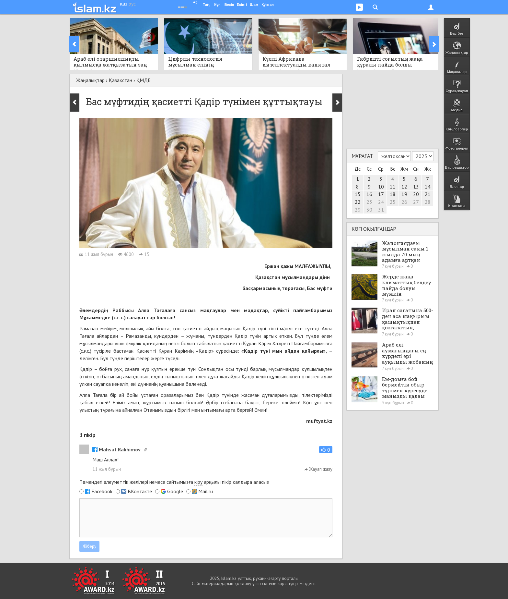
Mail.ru (205, 491)
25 (393, 202)
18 (393, 194)
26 (404, 202)
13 (416, 186)
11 (393, 186)
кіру (198, 482)
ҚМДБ (143, 80)
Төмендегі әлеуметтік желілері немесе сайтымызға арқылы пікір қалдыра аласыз (174, 482)
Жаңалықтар (90, 80)
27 (416, 202)
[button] (325, 449)
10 (381, 186)
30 (369, 209)
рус (132, 3)
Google (175, 491)
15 (358, 194)
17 (381, 194)
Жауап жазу (318, 469)
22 (358, 202)
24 (381, 202)
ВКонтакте (140, 491)
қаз (123, 3)
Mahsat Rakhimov (116, 449)
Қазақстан (120, 80)
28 (428, 202)
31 (381, 209)
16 (369, 194)
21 (428, 194)
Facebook (101, 491)
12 (404, 186)
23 (369, 202)
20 (416, 194)
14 (428, 186)
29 (358, 209)
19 (404, 194)
